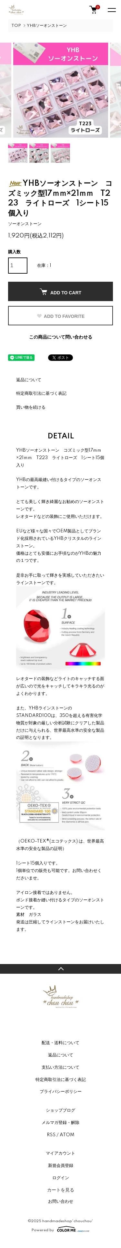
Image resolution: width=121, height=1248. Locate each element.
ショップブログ (60, 1110)
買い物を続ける (30, 407)
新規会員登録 (60, 1165)
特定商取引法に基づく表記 (41, 393)
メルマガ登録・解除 (60, 1122)
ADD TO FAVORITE (60, 316)
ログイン (60, 1178)
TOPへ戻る (60, 969)
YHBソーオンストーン (47, 26)
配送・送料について (60, 1043)
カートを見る (60, 1189)
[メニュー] (111, 9)
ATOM (67, 1135)
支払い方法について (60, 1067)
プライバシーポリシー (61, 1091)
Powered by (60, 1229)
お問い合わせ (60, 1201)
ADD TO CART (60, 291)
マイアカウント (60, 1153)
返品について (28, 380)
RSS (51, 1135)
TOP (16, 26)
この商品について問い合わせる (60, 337)
